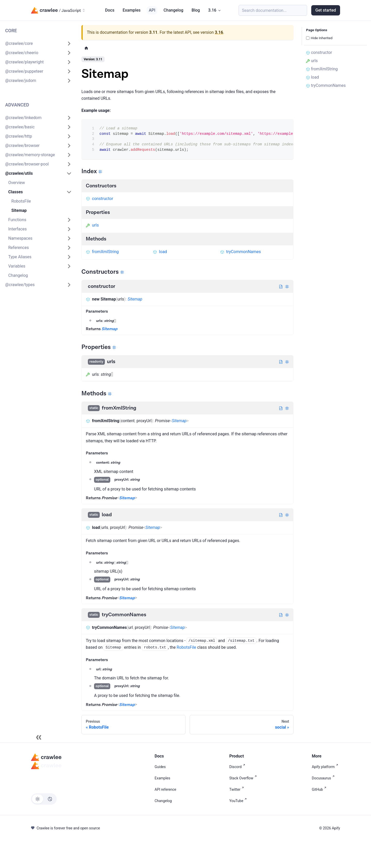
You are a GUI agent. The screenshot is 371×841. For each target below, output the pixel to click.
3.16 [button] (212, 10)
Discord (238, 767)
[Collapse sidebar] (38, 737)
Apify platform (326, 767)
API (152, 10)
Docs (109, 10)
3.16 (219, 32)
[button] (38, 43)
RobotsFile (186, 647)
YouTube (239, 801)
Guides (160, 767)
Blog (196, 10)
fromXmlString (102, 251)
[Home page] (86, 48)
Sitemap (135, 299)
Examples (132, 10)
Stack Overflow (244, 778)
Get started (325, 10)
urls (92, 225)
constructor (99, 198)
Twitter (237, 789)
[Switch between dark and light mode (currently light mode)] (44, 799)
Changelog (173, 10)
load (160, 251)
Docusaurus (324, 778)
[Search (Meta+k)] (273, 10)
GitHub (320, 789)
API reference (165, 789)
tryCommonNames (240, 251)
